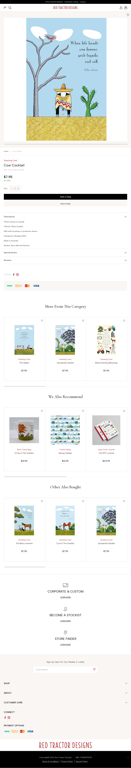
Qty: (6, 188)
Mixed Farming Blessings (106, 363)
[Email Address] (65, 669)
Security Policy (82, 761)
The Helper (24, 363)
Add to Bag (65, 197)
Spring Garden (65, 453)
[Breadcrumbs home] (6, 151)
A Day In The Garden (24, 453)
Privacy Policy (67, 761)
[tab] (66, 144)
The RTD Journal (106, 453)
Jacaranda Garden (65, 363)
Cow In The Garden (65, 543)
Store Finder (65, 204)
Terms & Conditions (50, 761)
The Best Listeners (24, 543)
